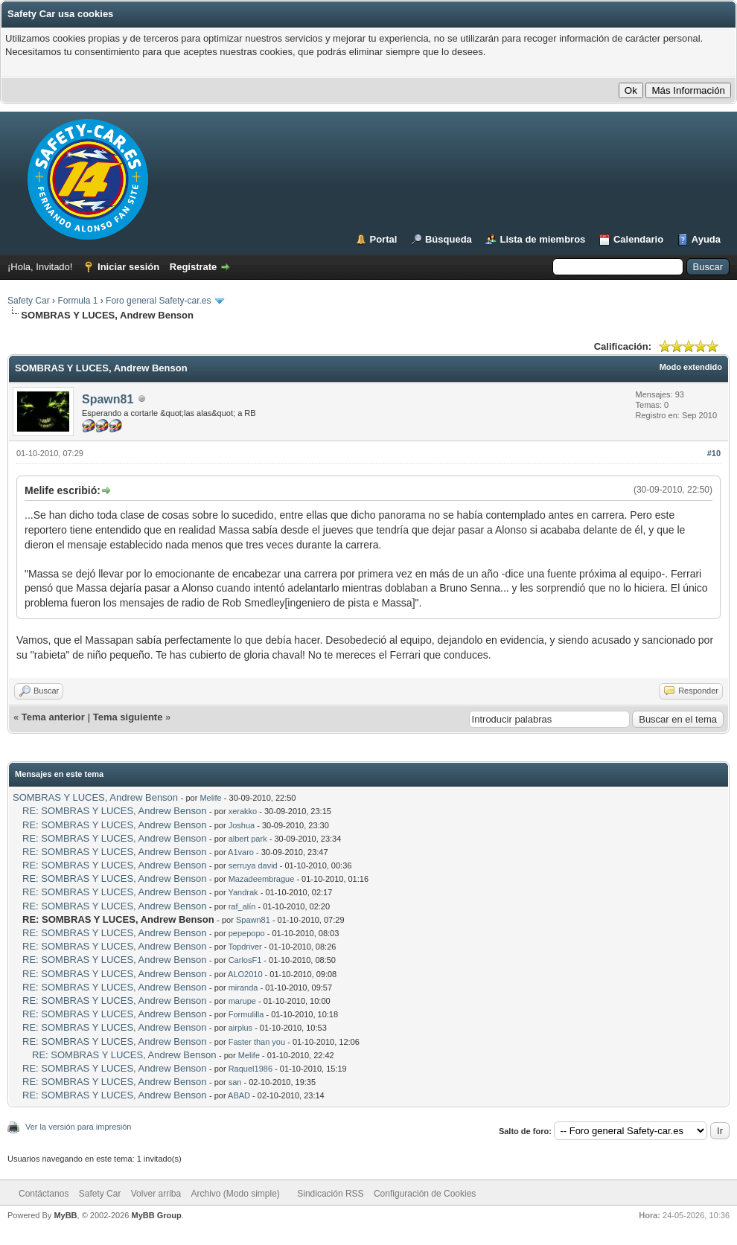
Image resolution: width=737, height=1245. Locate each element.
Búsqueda (448, 239)
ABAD (239, 1095)
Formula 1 (77, 300)
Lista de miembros (542, 239)
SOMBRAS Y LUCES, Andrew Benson (95, 797)
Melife (210, 797)
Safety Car (28, 300)
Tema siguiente (128, 717)
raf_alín (242, 906)
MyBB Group (156, 1215)
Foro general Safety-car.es (158, 300)
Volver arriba (156, 1193)
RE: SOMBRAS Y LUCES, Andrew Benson (114, 810)
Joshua (242, 825)
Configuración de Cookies (425, 1193)
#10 (714, 453)
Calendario (638, 239)
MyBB (65, 1215)
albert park (248, 838)
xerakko (243, 811)
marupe (242, 1000)
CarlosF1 (245, 960)
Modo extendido (691, 366)
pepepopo (247, 933)
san (235, 1082)
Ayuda (706, 239)
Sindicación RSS (330, 1193)
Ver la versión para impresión (78, 1126)
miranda (243, 987)
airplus (240, 1027)
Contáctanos (43, 1193)
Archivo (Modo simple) (235, 1193)
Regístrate (193, 266)
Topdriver (244, 946)
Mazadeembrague (262, 878)
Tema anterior (53, 717)
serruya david (253, 865)
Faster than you (257, 1041)
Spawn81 (107, 399)
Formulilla (246, 1014)
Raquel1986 (250, 1068)
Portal (384, 239)
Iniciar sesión (128, 266)
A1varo (241, 852)
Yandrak (243, 892)
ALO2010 (245, 974)
